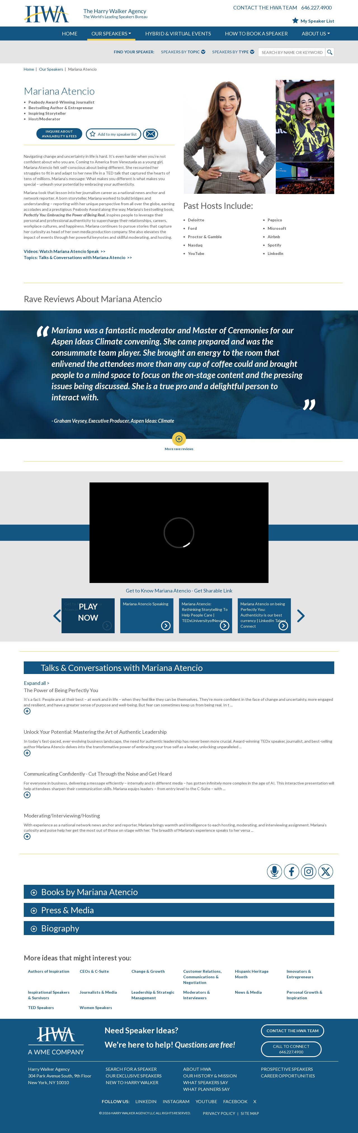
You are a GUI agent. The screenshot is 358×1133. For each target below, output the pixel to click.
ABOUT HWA (197, 1069)
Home (29, 69)
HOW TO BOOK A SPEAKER (256, 33)
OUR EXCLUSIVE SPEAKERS (134, 1075)
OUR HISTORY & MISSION (210, 1075)
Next (301, 615)
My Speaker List (313, 20)
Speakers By (183, 52)
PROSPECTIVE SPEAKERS (287, 1069)
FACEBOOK (235, 1101)
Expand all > (37, 683)
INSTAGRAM (176, 1101)
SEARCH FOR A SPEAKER (131, 1069)
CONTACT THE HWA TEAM (265, 7)
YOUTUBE (206, 1101)
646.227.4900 (316, 7)
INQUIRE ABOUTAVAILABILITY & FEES (59, 133)
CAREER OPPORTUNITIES (288, 1075)
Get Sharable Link (213, 590)
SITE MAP (250, 1113)
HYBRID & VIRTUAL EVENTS (178, 33)
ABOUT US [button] (314, 33)
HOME (69, 33)
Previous (57, 615)
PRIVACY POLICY (219, 1113)
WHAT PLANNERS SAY (206, 1089)
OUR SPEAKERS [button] (109, 33)
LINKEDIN (146, 1101)
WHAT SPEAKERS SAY (205, 1082)
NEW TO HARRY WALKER (132, 1082)
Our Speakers (51, 69)
